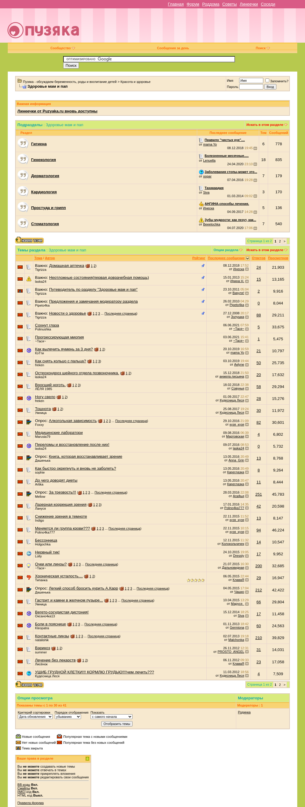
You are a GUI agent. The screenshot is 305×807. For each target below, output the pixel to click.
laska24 (40, 281)
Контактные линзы (52, 636)
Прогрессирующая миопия (59, 337)
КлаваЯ (238, 580)
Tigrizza (40, 269)
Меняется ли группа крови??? (62, 528)
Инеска (208, 208)
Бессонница (46, 540)
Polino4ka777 (234, 508)
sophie (40, 472)
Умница (41, 413)
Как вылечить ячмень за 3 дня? (64, 349)
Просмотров (278, 258)
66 (258, 602)
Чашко (239, 591)
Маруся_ (237, 603)
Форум (192, 4)
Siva (206, 192)
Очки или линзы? (51, 564)
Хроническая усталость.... (59, 576)
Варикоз (42, 648)
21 (258, 351)
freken (39, 365)
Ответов (258, 258)
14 (258, 542)
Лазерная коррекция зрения (61, 504)
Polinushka (43, 329)
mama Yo (210, 144)
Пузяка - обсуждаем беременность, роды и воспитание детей (69, 82)
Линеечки (249, 4)
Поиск (263, 48)
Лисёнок (41, 664)
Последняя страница (120, 313)
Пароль (232, 87)
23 (258, 662)
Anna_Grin (236, 460)
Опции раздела (226, 250)
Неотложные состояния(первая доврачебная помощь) (99, 277)
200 (258, 566)
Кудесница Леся (232, 400)
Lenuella (209, 160)
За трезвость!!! (62, 492)
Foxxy (39, 424)
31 (258, 649)
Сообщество (62, 48)
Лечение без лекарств (55, 660)
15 (258, 279)
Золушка (237, 317)
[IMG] (22, 792)
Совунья (237, 388)
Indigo (39, 520)
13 (258, 458)
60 (258, 626)
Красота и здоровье (136, 82)
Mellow (40, 496)
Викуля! (238, 293)
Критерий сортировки (34, 712)
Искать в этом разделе (264, 124)
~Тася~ (238, 328)
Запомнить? (277, 81)
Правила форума (31, 803)
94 (258, 530)
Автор (50, 258)
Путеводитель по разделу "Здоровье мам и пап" (93, 289)
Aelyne (239, 364)
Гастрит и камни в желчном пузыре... (69, 600)
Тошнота (43, 408)
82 (258, 422)
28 (258, 398)
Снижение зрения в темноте (61, 516)
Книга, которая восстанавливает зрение (85, 456)
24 (258, 267)
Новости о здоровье (67, 313)
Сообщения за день (173, 48)
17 (258, 554)
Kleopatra (42, 628)
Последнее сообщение (226, 258)
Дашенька (43, 460)
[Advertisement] (195, 28)
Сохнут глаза (47, 325)
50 (258, 363)
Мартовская (235, 436)
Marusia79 (42, 436)
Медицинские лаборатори (59, 432)
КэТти (39, 353)
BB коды (24, 784)
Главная (175, 4)
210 (258, 638)
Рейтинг (198, 258)
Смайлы (24, 788)
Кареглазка (235, 472)
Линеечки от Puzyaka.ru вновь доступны (58, 111)
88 (258, 315)
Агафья (238, 496)
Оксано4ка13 (45, 616)
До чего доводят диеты (56, 480)
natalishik (42, 640)
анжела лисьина (232, 376)
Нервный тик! (47, 552)
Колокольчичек (233, 543)
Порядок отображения (71, 712)
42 (258, 506)
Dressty (238, 555)
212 (258, 590)
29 (258, 578)
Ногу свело (45, 397)
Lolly (38, 556)
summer (41, 652)
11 (258, 482)
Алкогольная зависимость (73, 420)
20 (258, 374)
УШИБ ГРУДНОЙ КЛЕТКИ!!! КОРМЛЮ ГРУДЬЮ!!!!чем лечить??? (94, 672)
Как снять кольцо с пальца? (60, 361)
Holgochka (43, 544)
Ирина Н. (237, 281)
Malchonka (236, 639)
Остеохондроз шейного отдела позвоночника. (77, 373)
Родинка (244, 712)
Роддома (211, 4)
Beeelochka (211, 224)
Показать (98, 712)
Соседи (268, 4)
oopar (207, 176)
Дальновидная (233, 567)
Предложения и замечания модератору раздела (93, 301)
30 (258, 410)
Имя (230, 80)
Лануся (40, 508)
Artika (39, 484)
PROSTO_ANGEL (230, 651)
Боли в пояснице (50, 624)
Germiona (237, 627)
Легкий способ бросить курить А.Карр (83, 588)
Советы (229, 4)
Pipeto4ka (42, 305)
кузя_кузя (237, 424)
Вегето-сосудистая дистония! (62, 612)
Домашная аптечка (66, 265)
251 (258, 494)
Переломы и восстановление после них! (72, 444)
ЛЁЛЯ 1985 (43, 389)
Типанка (41, 580)
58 (258, 386)
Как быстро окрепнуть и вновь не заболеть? (75, 468)
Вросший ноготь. (50, 385)
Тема (38, 258)
